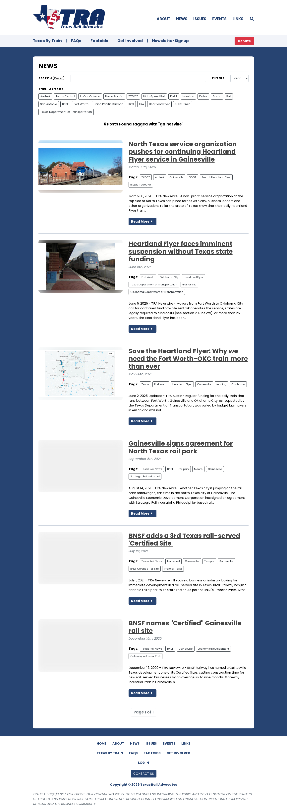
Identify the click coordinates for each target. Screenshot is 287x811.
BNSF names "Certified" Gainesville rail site (185, 627)
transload (173, 561)
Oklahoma (238, 384)
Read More (142, 221)
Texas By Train (47, 40)
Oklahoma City (169, 277)
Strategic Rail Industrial (145, 476)
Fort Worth (81, 104)
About (163, 19)
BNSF (65, 104)
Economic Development (213, 648)
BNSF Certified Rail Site (144, 568)
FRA (141, 104)
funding (221, 384)
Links (238, 19)
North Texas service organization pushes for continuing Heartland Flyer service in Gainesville (183, 151)
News (181, 19)
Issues (199, 19)
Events (219, 19)
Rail (228, 96)
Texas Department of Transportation (66, 112)
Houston (188, 96)
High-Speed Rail (154, 96)
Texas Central (65, 96)
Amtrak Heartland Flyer (216, 177)
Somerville (226, 561)
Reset (58, 78)
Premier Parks (173, 568)
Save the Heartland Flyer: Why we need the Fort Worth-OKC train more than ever (188, 358)
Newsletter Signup (170, 40)
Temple (209, 561)
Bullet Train (182, 104)
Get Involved (130, 40)
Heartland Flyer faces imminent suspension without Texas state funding (181, 251)
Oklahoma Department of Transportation (156, 292)
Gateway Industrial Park (145, 656)
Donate (244, 41)
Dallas (203, 96)
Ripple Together (140, 184)
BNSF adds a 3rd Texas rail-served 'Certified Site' (184, 539)
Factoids (99, 40)
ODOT (192, 177)
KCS (131, 104)
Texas (145, 384)
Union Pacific (114, 96)
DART (173, 96)
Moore (198, 469)
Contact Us (143, 773)
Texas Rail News (152, 469)
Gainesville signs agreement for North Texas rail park (181, 447)
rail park (184, 469)
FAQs (76, 40)
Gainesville (176, 177)
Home (101, 743)
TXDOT (133, 96)
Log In (143, 762)
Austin (217, 96)
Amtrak (45, 96)
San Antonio (48, 104)
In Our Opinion (90, 96)
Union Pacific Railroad (108, 104)
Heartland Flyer (159, 104)
